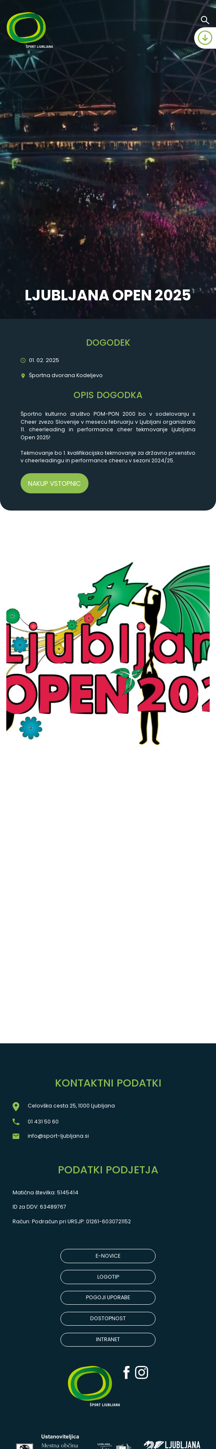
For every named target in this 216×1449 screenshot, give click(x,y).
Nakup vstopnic (54, 483)
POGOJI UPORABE (108, 1297)
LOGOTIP (108, 1276)
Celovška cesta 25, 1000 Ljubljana (71, 1105)
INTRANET (108, 1339)
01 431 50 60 (43, 1121)
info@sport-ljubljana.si (58, 1135)
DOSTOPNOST (108, 1318)
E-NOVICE (108, 1255)
